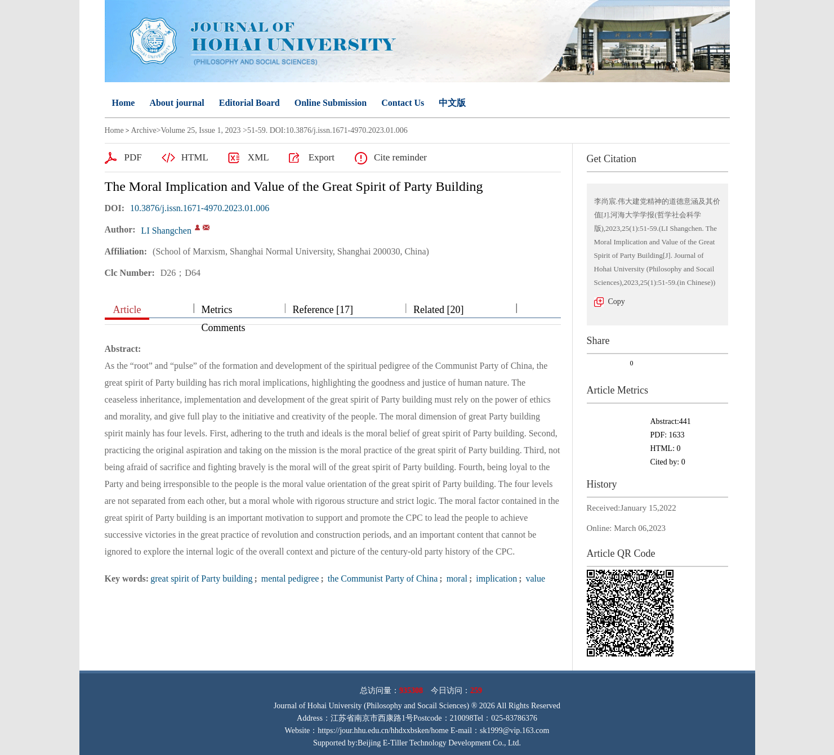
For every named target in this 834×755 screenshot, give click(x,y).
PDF (133, 157)
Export (322, 157)
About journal (176, 103)
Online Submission (331, 103)
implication (495, 578)
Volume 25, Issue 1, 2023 (201, 130)
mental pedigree (289, 578)
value (534, 578)
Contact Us (402, 103)
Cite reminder (400, 157)
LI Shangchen (166, 230)
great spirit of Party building (201, 578)
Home (123, 103)
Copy (616, 301)
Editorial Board (249, 103)
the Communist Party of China (381, 578)
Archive (144, 130)
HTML (194, 157)
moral (455, 578)
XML (258, 157)
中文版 (452, 103)
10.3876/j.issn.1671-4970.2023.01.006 (199, 208)
